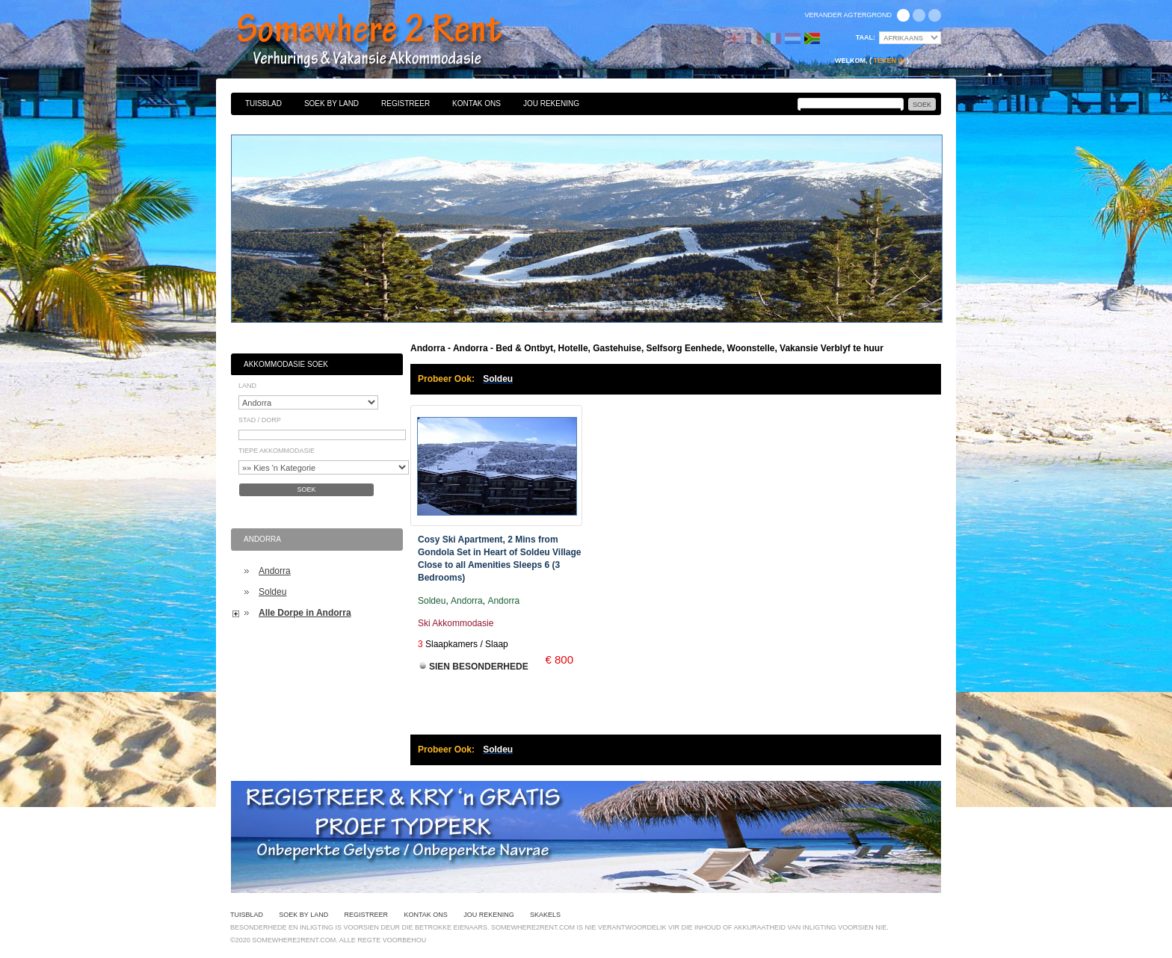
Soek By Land (331, 103)
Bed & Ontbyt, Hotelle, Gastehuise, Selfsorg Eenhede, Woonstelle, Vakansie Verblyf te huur (386, 41)
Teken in (888, 60)
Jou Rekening (551, 103)
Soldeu (272, 592)
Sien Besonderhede (478, 666)
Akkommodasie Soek (286, 364)
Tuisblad (263, 103)
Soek (306, 489)
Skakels (545, 914)
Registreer (405, 103)
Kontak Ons (476, 103)
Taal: (865, 37)
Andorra (275, 571)
